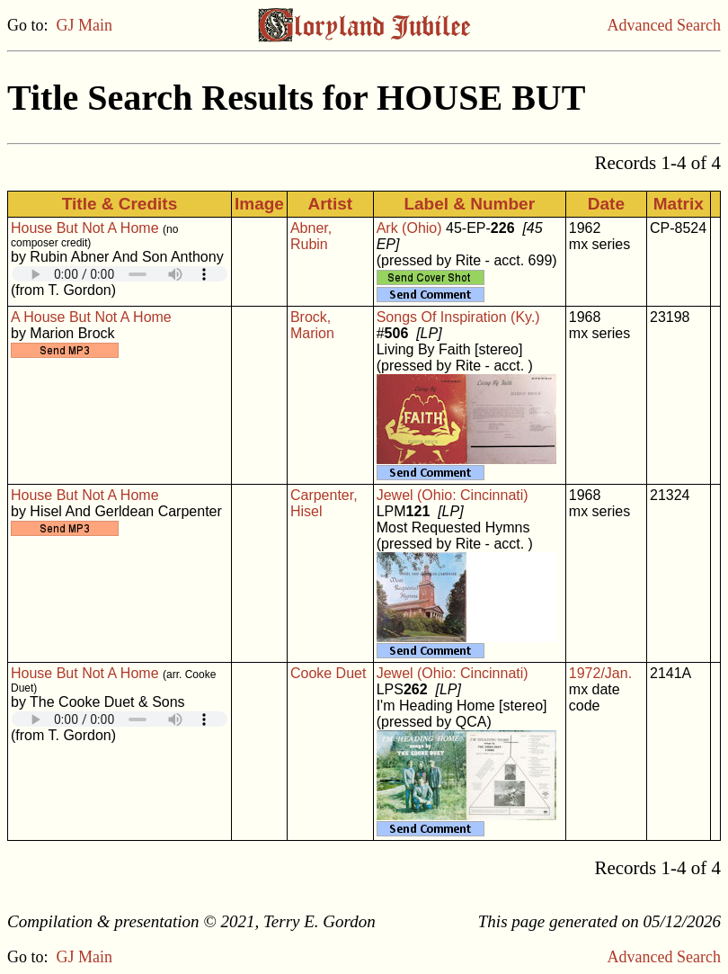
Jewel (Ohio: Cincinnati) (452, 495)
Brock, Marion (312, 325)
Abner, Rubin (311, 236)
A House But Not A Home (91, 317)
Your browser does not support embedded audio (119, 273)
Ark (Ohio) (409, 228)
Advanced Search (664, 25)
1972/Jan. (600, 673)
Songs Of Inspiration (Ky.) (458, 317)
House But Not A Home (85, 228)
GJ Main (85, 25)
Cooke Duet (328, 673)
